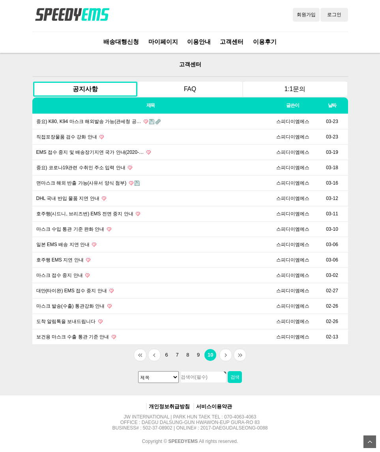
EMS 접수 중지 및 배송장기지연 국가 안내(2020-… (93, 152)
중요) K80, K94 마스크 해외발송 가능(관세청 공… (98, 121)
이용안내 (199, 41)
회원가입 (306, 14)
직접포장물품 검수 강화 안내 (70, 137)
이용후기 (265, 41)
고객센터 (231, 41)
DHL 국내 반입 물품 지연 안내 (71, 198)
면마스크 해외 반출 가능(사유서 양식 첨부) (88, 183)
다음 (225, 355)
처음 (140, 355)
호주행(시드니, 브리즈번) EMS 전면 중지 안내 (88, 214)
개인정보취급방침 (169, 406)
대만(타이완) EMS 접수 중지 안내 (75, 290)
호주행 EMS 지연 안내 (63, 260)
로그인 (334, 14)
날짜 (332, 105)
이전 (154, 355)
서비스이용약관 (214, 406)
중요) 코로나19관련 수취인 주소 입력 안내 (84, 167)
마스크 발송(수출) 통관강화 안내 (74, 306)
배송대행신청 (121, 41)
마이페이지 (163, 41)
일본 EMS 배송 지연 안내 (66, 244)
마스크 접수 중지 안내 (63, 275)
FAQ (190, 89)
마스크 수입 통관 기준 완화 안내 (73, 229)
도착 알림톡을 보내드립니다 (69, 321)
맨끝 (240, 355)
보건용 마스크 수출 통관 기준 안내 (76, 337)
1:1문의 (295, 89)
